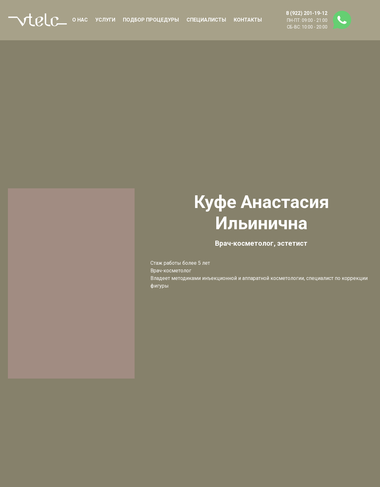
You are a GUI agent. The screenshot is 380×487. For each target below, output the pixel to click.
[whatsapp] (342, 20)
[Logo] (37, 20)
